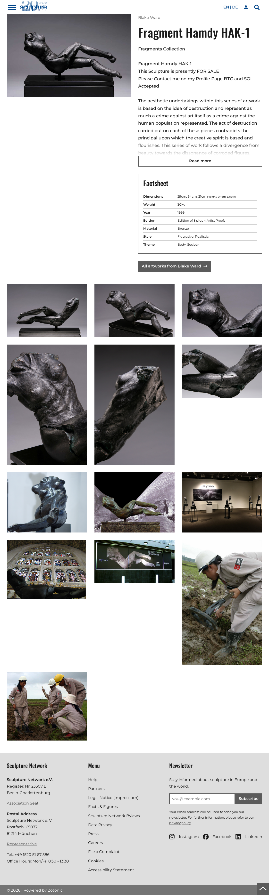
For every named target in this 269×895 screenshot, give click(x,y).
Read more (200, 161)
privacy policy (180, 823)
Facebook (217, 837)
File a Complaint (104, 851)
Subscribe (249, 798)
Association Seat (23, 803)
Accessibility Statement (111, 870)
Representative (22, 844)
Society (193, 244)
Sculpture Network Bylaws (114, 816)
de (235, 7)
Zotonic (55, 890)
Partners (96, 788)
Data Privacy (100, 824)
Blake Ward (149, 17)
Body (181, 244)
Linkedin (248, 837)
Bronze (183, 228)
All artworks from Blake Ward (174, 266)
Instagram (184, 837)
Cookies (96, 861)
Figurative (185, 236)
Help (92, 779)
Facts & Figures (103, 806)
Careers (95, 842)
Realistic (202, 236)
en (226, 7)
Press (93, 833)
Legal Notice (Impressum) (113, 797)
